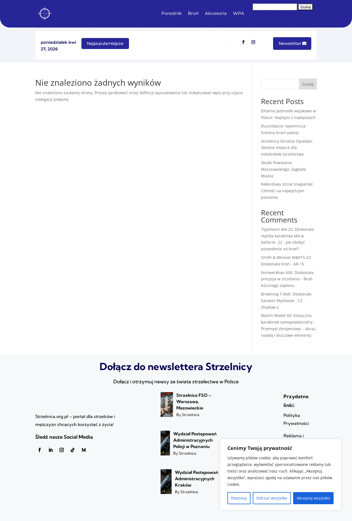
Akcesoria (216, 13)
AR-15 (298, 264)
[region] (280, 474)
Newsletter (290, 43)
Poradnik (171, 13)
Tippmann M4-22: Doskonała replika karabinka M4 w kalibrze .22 (287, 236)
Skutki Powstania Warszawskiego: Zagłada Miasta (283, 169)
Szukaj (308, 84)
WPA (238, 13)
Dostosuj (239, 498)
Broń (193, 13)
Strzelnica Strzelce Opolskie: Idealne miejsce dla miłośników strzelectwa (287, 148)
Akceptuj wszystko (313, 498)
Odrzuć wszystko (271, 498)
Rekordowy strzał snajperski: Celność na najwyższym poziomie (287, 190)
